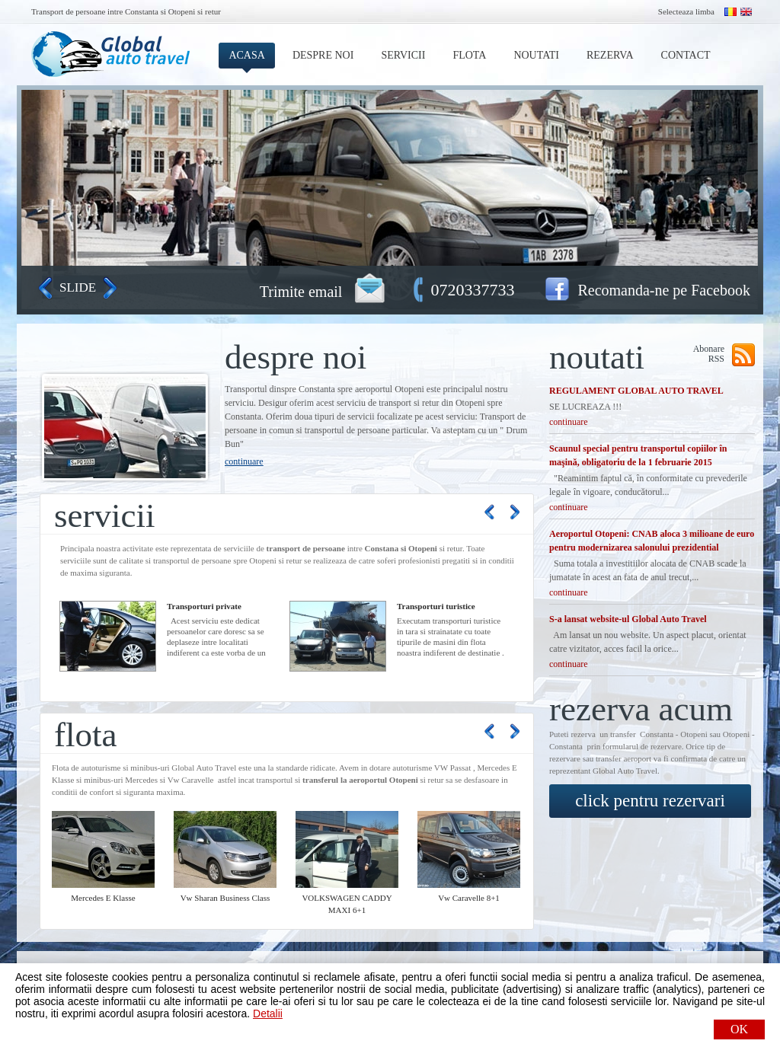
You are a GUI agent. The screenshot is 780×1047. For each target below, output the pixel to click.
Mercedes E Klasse (103, 897)
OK (739, 1029)
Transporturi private (204, 606)
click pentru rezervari (650, 800)
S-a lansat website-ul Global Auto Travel (628, 619)
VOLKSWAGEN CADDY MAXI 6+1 (347, 904)
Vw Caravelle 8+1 (469, 897)
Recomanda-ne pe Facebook (663, 290)
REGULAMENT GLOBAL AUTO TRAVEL (636, 390)
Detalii (268, 1013)
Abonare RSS (708, 353)
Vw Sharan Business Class (225, 897)
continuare (244, 461)
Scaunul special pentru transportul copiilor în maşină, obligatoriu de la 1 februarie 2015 (638, 455)
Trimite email (301, 291)
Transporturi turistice (436, 606)
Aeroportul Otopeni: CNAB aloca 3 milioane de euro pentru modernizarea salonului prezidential (651, 540)
